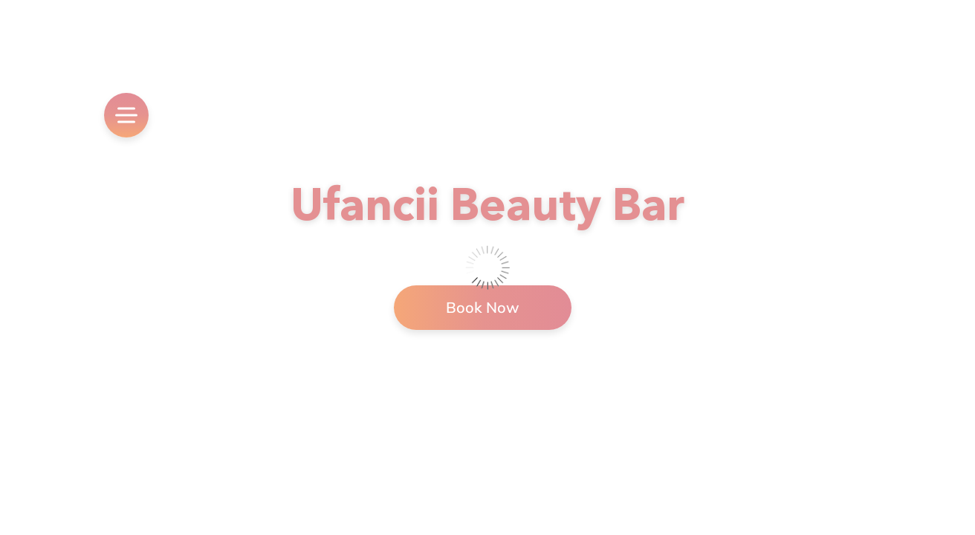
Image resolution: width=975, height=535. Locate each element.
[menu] (126, 115)
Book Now (482, 307)
